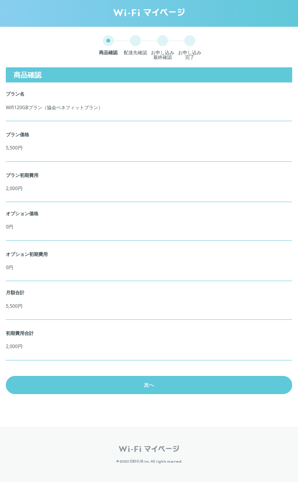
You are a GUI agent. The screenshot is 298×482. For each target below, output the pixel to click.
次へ (149, 384)
